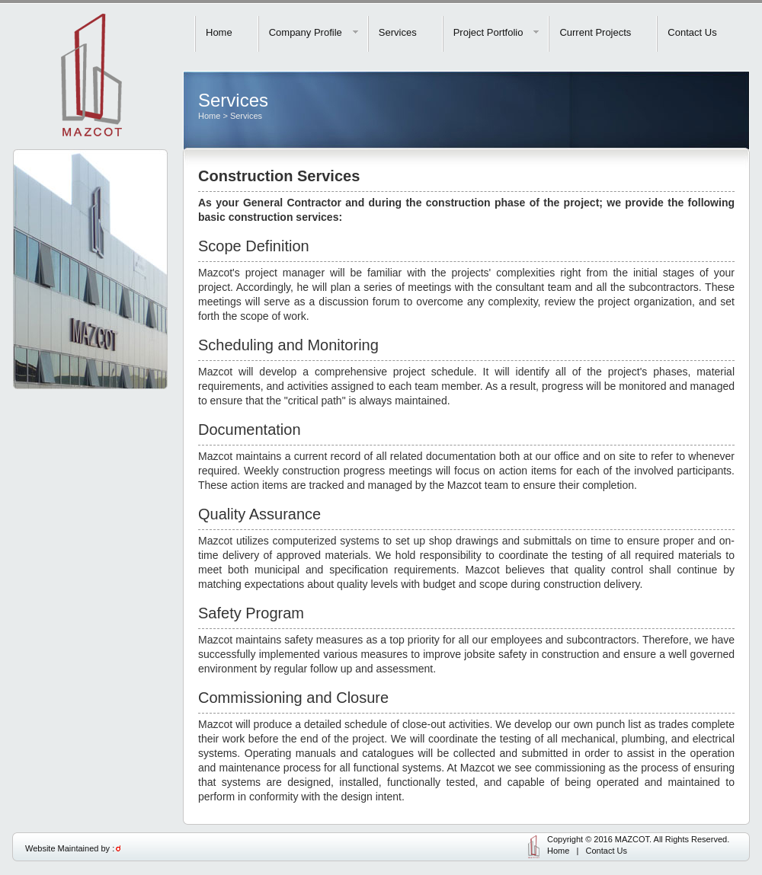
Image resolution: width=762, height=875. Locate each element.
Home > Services (230, 115)
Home (219, 32)
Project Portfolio (497, 32)
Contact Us (692, 32)
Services (398, 32)
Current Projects (595, 32)
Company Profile (314, 32)
